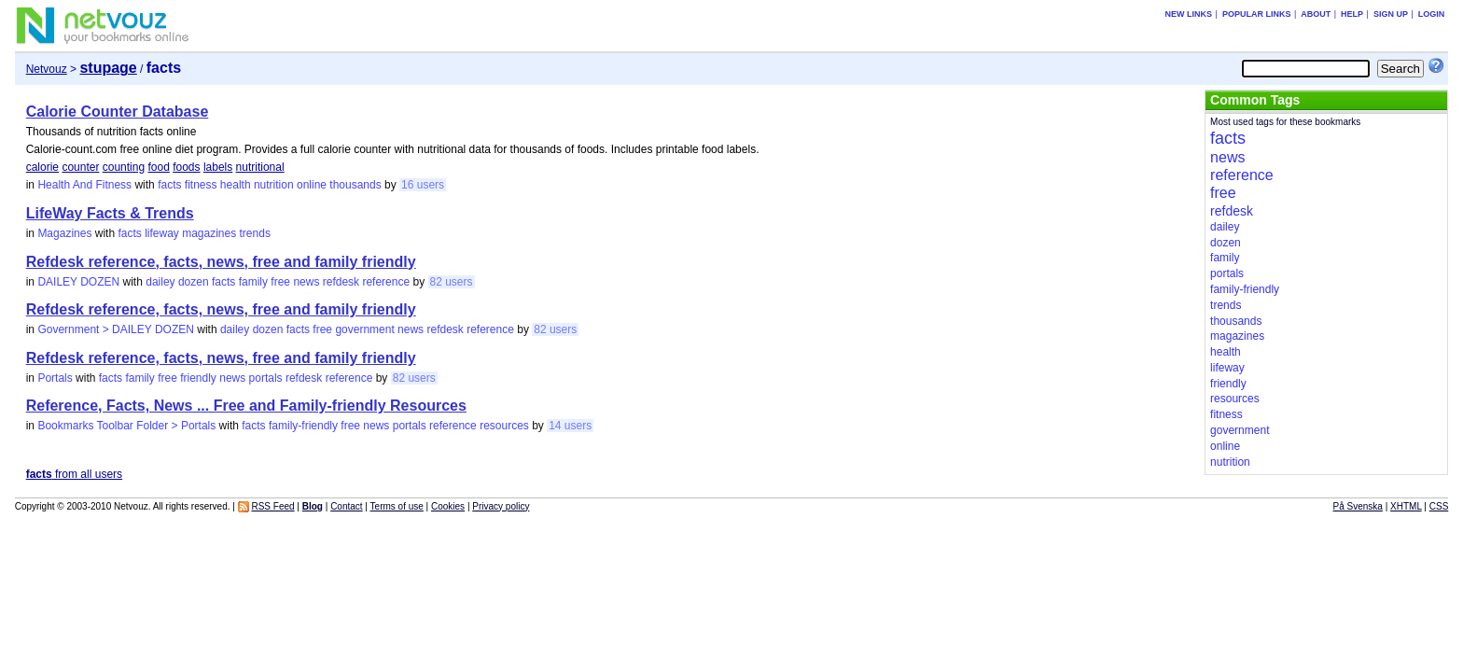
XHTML (1406, 506)
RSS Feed (272, 506)
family (253, 281)
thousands (355, 184)
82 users (451, 281)
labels (217, 167)
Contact (346, 506)
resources (504, 425)
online (312, 184)
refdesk (341, 281)
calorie (42, 167)
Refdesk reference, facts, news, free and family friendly (221, 262)
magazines (209, 233)
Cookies (448, 506)
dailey (160, 281)
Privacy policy (500, 506)
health (235, 184)
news (306, 281)
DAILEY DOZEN (78, 281)
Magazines (64, 233)
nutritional (260, 167)
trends (255, 233)
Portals (54, 378)
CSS (1439, 506)
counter (80, 167)
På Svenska (1358, 506)
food (158, 167)
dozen (193, 281)
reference (386, 281)
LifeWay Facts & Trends (110, 213)
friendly (198, 378)
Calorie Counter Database (117, 111)
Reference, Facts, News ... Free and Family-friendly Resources (246, 405)
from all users (74, 474)
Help (1352, 14)
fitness (201, 184)
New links (1189, 14)
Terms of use (397, 506)
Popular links (1256, 14)
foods (186, 167)
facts (169, 184)
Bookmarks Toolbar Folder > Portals (126, 425)
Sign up (1390, 14)
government (364, 329)
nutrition (274, 184)
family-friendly (303, 425)
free (280, 281)
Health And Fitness (84, 184)
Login (1431, 14)
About (1316, 14)
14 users (570, 425)
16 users (422, 184)
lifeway (162, 233)
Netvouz (46, 69)
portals (266, 378)
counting (124, 167)
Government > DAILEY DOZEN (115, 329)
